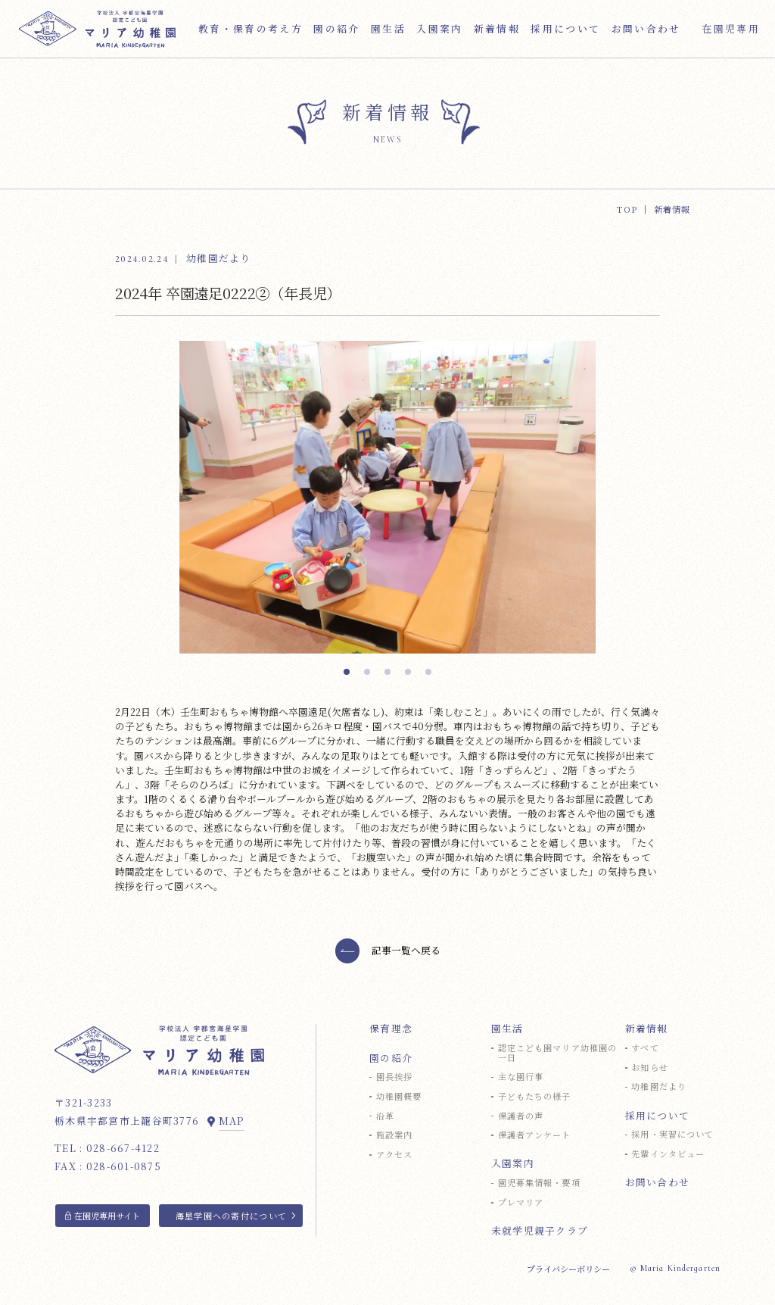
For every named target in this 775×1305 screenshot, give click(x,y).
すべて (644, 1048)
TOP (627, 209)
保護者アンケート (534, 1135)
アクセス (394, 1155)
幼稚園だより (658, 1086)
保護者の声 (521, 1116)
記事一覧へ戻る (406, 959)
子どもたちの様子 (534, 1096)
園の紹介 (390, 1058)
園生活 (507, 1029)
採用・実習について (672, 1134)
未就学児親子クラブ (540, 1231)
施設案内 (394, 1135)
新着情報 (646, 1029)
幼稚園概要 (399, 1096)
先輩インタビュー (668, 1154)
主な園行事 (521, 1077)
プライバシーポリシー (568, 1269)
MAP (231, 1120)
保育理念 (390, 1029)
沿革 (385, 1116)
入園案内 (512, 1164)
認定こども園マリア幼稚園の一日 (558, 1053)
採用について (657, 1116)
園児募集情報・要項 (539, 1183)
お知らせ (649, 1067)
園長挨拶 (394, 1077)
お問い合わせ (657, 1183)
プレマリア (521, 1202)
